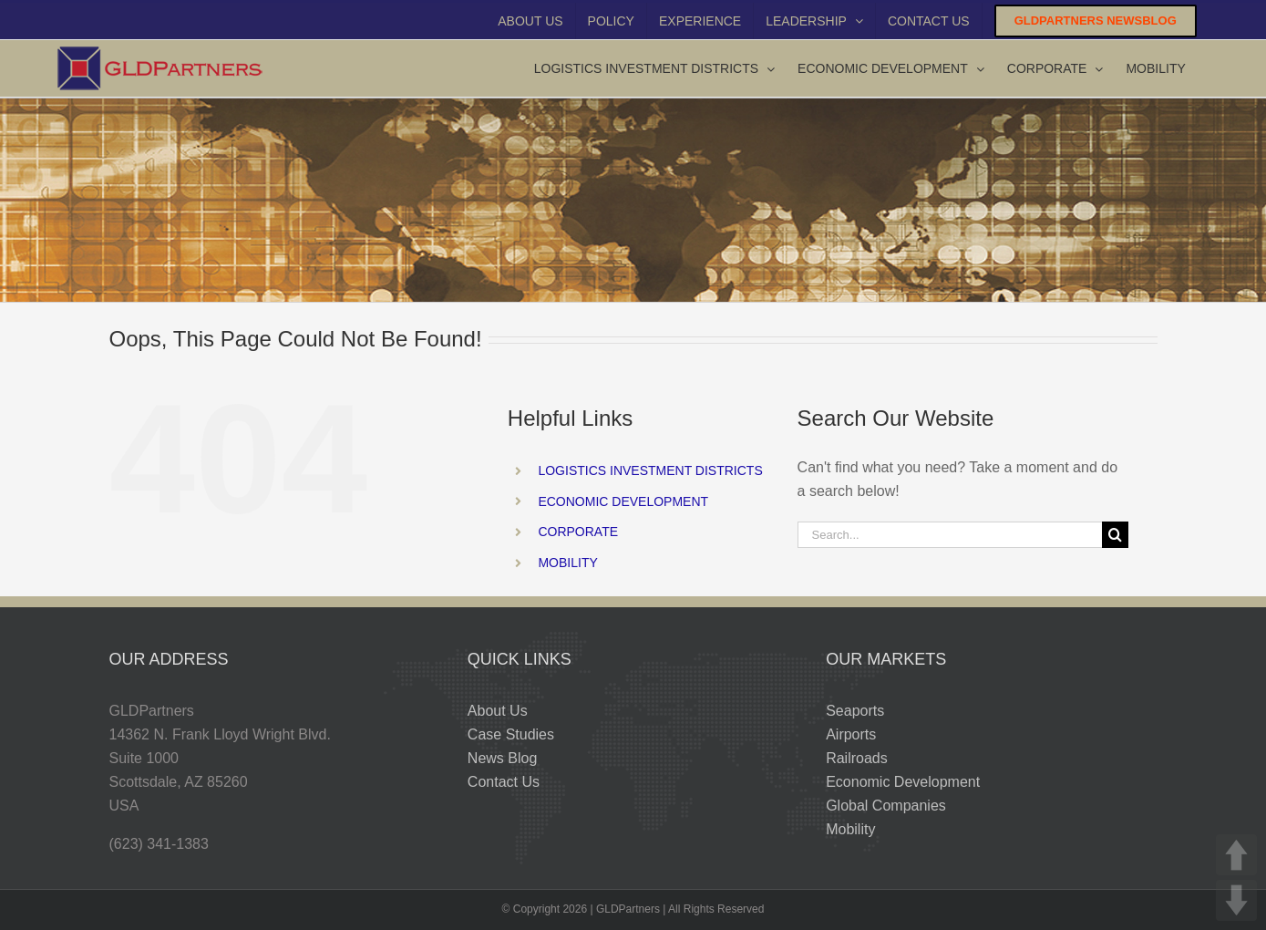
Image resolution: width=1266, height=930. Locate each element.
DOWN (1236, 900)
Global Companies (886, 805)
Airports (851, 734)
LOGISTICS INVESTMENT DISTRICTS (650, 470)
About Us (498, 710)
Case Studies (511, 734)
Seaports (855, 710)
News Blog (502, 758)
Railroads (857, 758)
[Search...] (950, 535)
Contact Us (504, 782)
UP (1236, 854)
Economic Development (903, 782)
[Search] (1115, 535)
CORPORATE (578, 531)
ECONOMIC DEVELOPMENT (623, 501)
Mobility (850, 829)
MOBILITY (567, 562)
